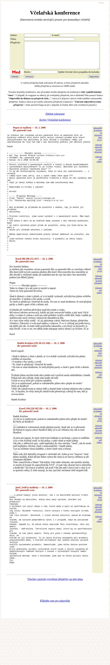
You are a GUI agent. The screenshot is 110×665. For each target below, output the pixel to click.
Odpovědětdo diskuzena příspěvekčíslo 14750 (97, 443)
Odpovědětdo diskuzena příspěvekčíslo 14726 (97, 522)
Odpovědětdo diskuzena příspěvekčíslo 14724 (97, 294)
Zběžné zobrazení (55, 119)
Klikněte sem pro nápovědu (55, 644)
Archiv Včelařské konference (55, 125)
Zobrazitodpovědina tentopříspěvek (98, 153)
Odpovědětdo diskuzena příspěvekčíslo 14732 (97, 378)
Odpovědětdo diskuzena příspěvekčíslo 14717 (97, 139)
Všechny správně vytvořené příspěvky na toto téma (55, 623)
